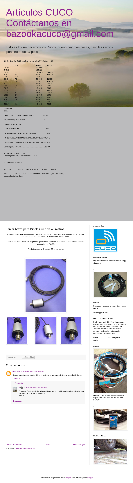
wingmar (68, 478)
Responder (16, 378)
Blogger (90, 478)
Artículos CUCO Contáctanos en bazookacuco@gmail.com (60, 23)
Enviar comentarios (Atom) (25, 448)
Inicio (48, 445)
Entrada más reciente (14, 445)
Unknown (16, 372)
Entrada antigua (79, 445)
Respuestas (19, 383)
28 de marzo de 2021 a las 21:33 (35, 388)
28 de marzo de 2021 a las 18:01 (32, 372)
